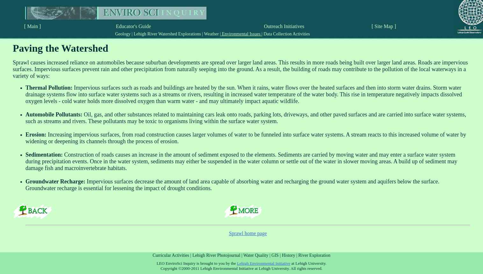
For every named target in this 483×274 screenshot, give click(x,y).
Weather (211, 34)
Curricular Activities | (172, 255)
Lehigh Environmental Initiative (264, 263)
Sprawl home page (248, 233)
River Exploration (314, 255)
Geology (123, 34)
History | (290, 255)
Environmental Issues (241, 34)
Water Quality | (257, 255)
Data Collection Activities (286, 34)
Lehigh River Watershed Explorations (167, 34)
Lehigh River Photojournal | (217, 255)
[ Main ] (32, 26)
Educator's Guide (133, 26)
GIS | (276, 255)
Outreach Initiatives (284, 26)
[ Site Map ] (383, 26)
